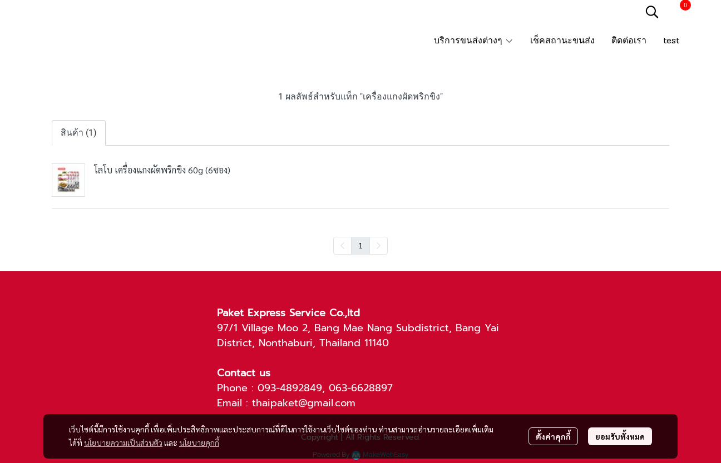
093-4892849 (290, 388)
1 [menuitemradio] (360, 245)
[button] (652, 11)
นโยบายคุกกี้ (199, 442)
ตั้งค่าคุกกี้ (553, 436)
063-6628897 (361, 388)
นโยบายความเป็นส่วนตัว (123, 442)
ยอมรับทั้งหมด (620, 436)
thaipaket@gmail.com (303, 403)
